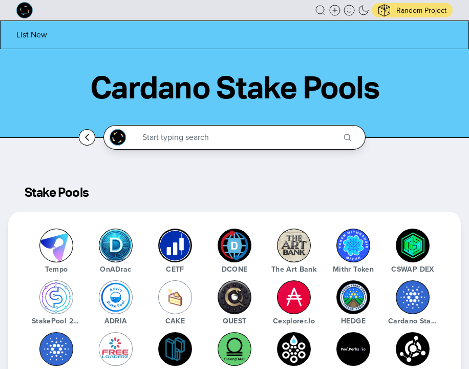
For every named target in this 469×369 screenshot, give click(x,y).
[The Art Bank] (294, 245)
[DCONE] (234, 245)
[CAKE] (175, 297)
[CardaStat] (294, 349)
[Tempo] (56, 245)
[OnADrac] (115, 245)
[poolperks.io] (353, 349)
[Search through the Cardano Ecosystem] (239, 137)
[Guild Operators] (412, 349)
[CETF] (175, 245)
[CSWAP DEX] (412, 245)
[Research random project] (412, 10)
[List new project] (31, 34)
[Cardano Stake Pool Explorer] (412, 297)
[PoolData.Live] (175, 349)
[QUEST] (234, 297)
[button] (320, 10)
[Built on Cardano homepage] (24, 10)
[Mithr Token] (353, 245)
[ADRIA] (115, 297)
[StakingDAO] (234, 349)
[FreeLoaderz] (115, 349)
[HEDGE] (353, 297)
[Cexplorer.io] (294, 297)
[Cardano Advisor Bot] (56, 349)
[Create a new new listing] (335, 10)
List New (31, 34)
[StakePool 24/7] (56, 297)
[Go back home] (87, 137)
